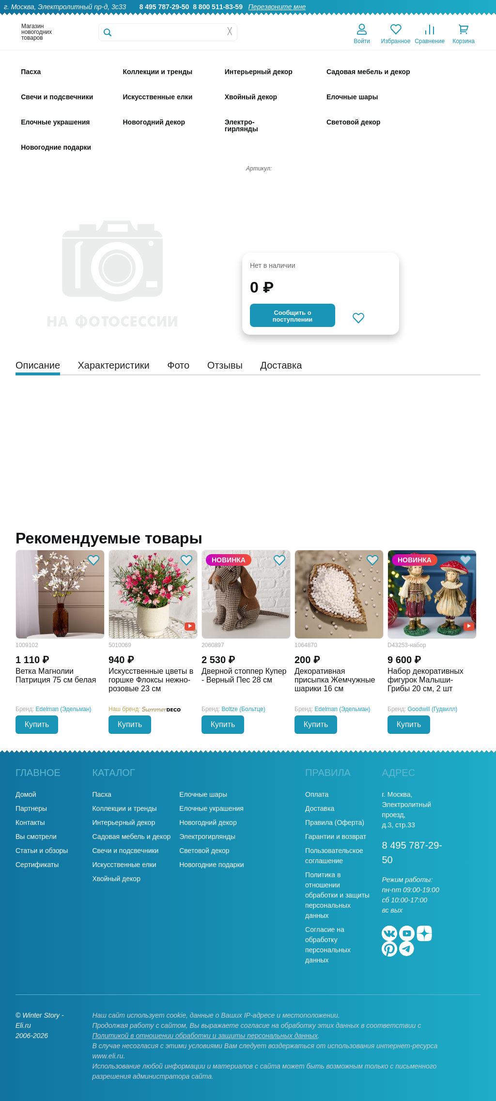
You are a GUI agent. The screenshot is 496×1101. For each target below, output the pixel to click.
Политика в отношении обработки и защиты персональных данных (337, 895)
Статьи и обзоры (42, 850)
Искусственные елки (124, 864)
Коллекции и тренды (124, 808)
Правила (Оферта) (334, 822)
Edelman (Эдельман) (64, 709)
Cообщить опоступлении (292, 316)
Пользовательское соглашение (334, 856)
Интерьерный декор (123, 822)
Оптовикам (324, 17)
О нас (248, 17)
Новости (437, 17)
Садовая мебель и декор (131, 836)
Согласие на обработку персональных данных (328, 945)
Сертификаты (37, 864)
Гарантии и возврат (335, 836)
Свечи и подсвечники (125, 850)
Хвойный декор (116, 879)
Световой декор (204, 850)
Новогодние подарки (211, 864)
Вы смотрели (36, 836)
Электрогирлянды (207, 836)
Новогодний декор (207, 822)
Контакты (476, 17)
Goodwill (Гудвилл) (433, 709)
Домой (26, 794)
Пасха (101, 794)
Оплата (402, 17)
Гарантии (282, 17)
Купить (37, 724)
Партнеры (31, 808)
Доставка (366, 17)
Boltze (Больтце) (243, 709)
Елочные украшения (211, 808)
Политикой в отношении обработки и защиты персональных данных (205, 1035)
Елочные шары (203, 794)
